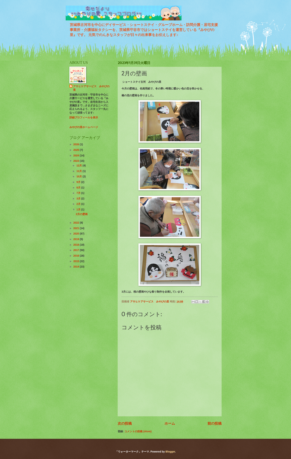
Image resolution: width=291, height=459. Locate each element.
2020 (76, 233)
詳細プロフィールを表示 (83, 117)
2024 (76, 155)
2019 (76, 239)
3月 (78, 198)
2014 (76, 266)
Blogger (170, 451)
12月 (79, 165)
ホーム (169, 423)
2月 (78, 204)
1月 (78, 209)
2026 (76, 144)
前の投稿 (214, 423)
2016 (76, 255)
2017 (76, 250)
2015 (76, 261)
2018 (76, 244)
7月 (78, 193)
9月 (78, 182)
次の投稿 (125, 423)
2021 (76, 228)
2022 (76, 222)
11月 (79, 171)
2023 (76, 161)
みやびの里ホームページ (83, 127)
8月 (78, 187)
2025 (76, 150)
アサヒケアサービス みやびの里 (91, 88)
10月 (79, 176)
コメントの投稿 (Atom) (137, 431)
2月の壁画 (82, 214)
